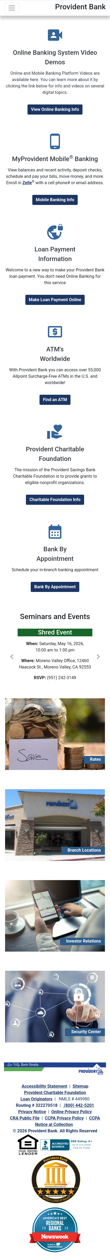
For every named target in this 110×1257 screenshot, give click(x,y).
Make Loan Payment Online (55, 299)
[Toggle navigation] (11, 8)
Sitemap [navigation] (80, 1086)
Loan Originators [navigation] (37, 1099)
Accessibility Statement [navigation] (44, 1086)
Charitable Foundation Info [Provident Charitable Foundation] (54, 499)
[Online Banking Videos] (55, 83)
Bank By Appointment (55, 586)
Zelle (27, 182)
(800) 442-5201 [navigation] (78, 1105)
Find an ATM (55, 399)
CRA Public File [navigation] (25, 1118)
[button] (11, 657)
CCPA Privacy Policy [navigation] (64, 1118)
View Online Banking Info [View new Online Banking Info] (55, 109)
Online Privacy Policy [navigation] (71, 1111)
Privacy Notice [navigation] (32, 1111)
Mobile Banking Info (55, 199)
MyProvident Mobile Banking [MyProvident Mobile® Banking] (55, 159)
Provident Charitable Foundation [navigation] (55, 1092)
